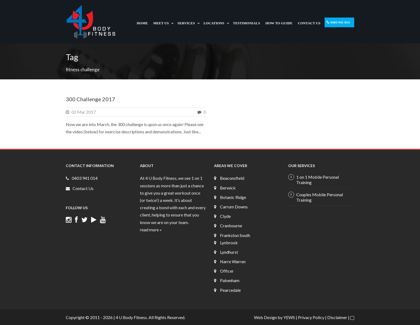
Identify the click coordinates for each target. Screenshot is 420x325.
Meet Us (161, 23)
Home (142, 23)
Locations (214, 23)
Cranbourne (231, 225)
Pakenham (229, 280)
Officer (227, 270)
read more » (151, 229)
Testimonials (246, 23)
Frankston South (235, 235)
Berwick (228, 187)
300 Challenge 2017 (90, 99)
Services (186, 23)
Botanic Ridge (233, 197)
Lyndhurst (229, 252)
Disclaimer (337, 317)
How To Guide (278, 23)
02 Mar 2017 (83, 111)
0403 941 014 (340, 22)
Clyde (225, 216)
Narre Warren (233, 261)
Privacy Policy (311, 317)
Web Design (265, 317)
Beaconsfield (232, 178)
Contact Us (309, 23)
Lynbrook (229, 242)
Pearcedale (230, 290)
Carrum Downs (234, 206)
